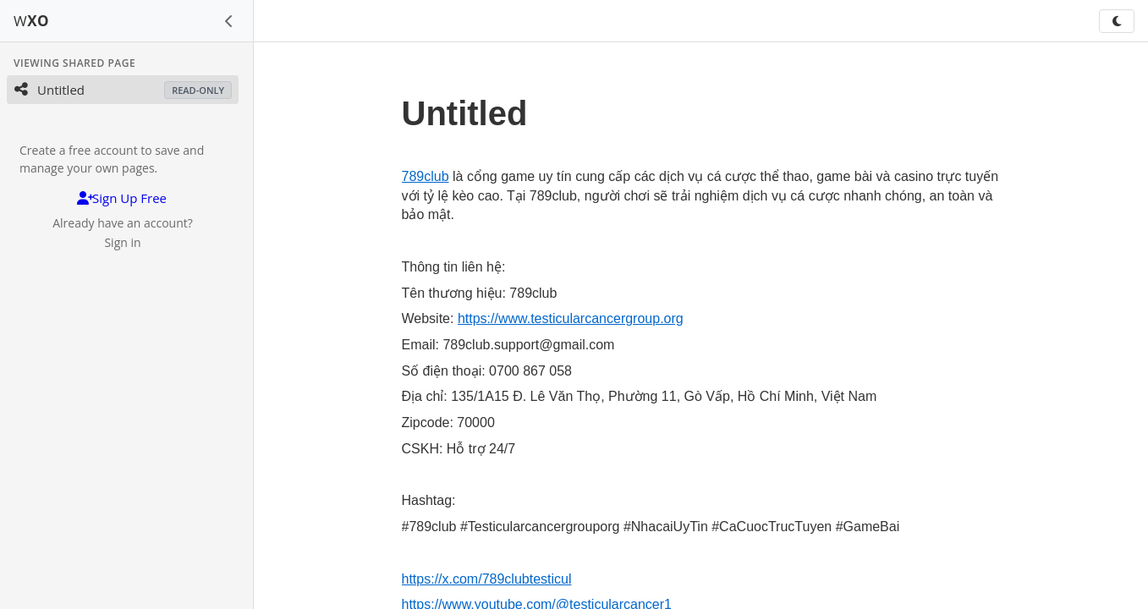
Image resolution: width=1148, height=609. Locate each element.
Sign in (122, 242)
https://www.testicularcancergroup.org (571, 318)
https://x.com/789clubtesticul (487, 579)
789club (425, 176)
